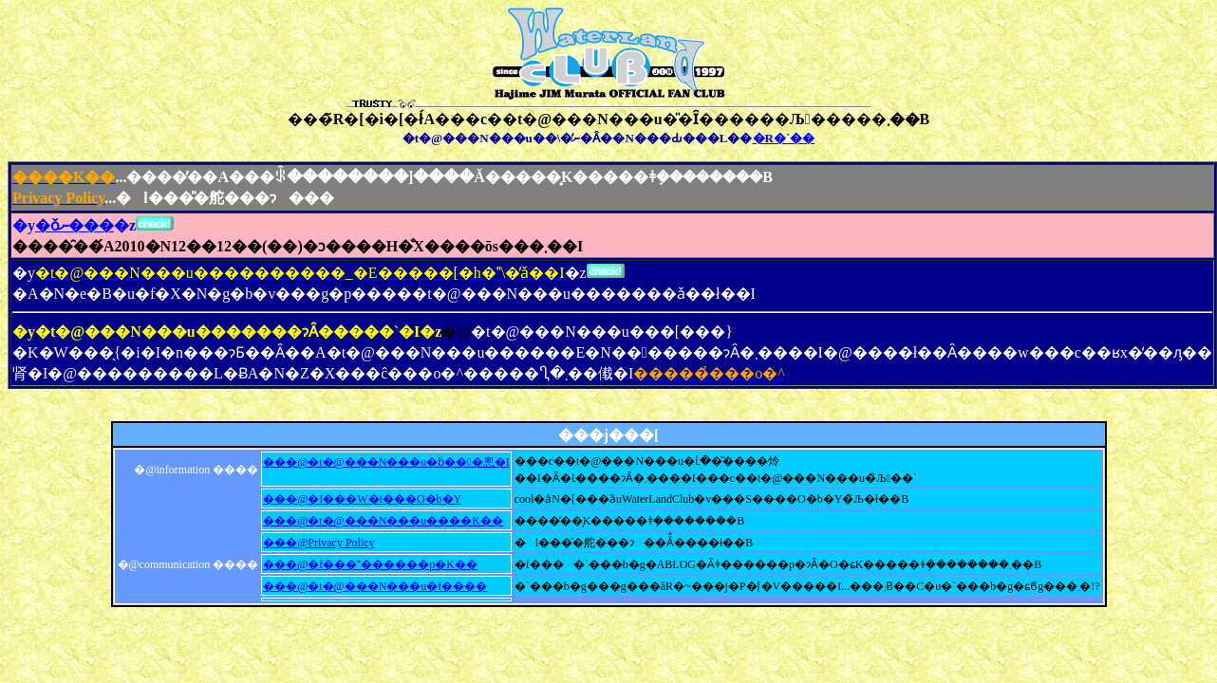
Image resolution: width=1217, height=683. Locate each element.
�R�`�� (784, 138)
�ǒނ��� (74, 225)
